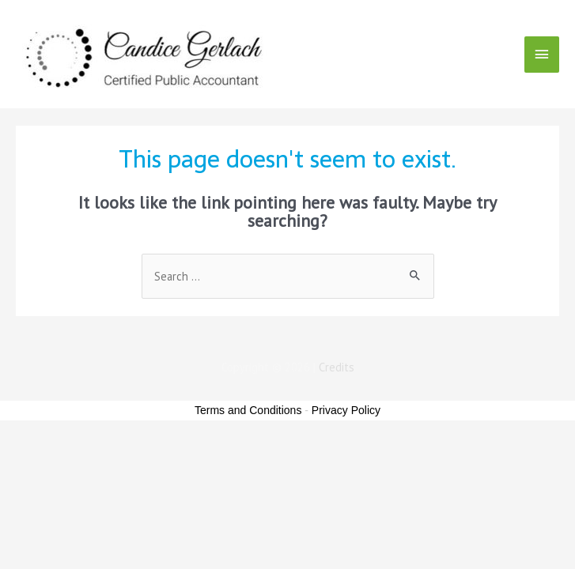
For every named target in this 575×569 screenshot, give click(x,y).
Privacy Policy (346, 410)
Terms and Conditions (248, 410)
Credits (336, 367)
